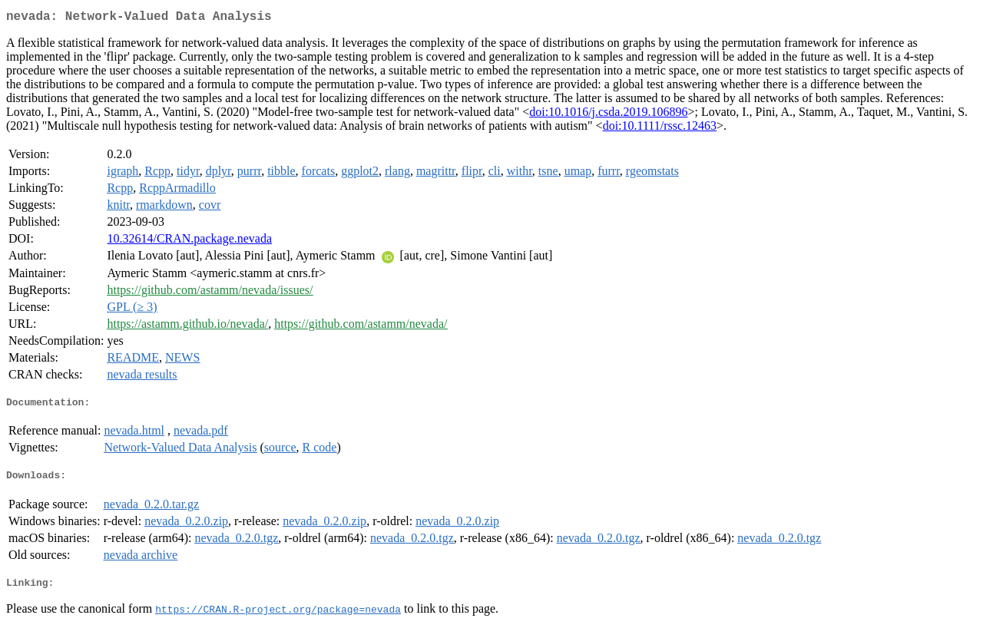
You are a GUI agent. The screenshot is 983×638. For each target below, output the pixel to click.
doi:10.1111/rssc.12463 (660, 128)
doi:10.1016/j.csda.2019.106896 (608, 114)
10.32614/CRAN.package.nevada (189, 241)
